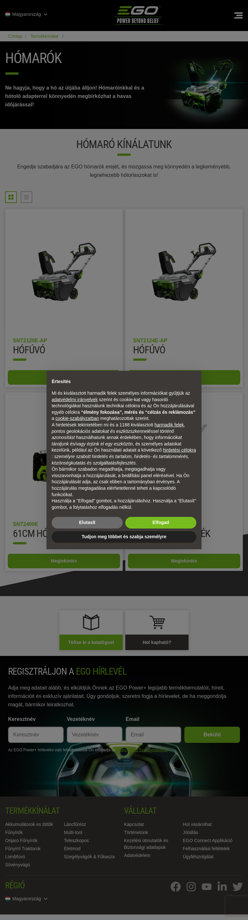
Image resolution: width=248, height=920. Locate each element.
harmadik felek (169, 424)
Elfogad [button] (160, 522)
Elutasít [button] (87, 522)
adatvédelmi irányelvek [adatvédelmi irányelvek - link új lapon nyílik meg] (75, 399)
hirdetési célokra (179, 450)
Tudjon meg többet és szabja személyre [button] (124, 536)
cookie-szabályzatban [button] (77, 418)
